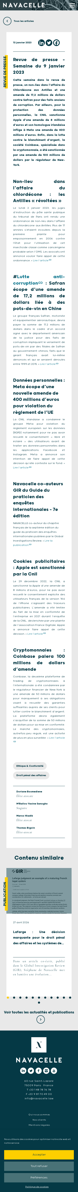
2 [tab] (14, 998)
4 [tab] (26, 998)
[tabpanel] (39, 932)
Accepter (39, 1154)
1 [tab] (8, 998)
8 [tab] (51, 998)
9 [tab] (58, 998)
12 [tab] (39, 1003)
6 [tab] (39, 998)
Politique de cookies (37, 1187)
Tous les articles (18, 21)
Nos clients (39, 1120)
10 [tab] (64, 998)
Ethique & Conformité (29, 766)
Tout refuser (39, 1166)
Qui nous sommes (39, 1114)
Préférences (39, 1177)
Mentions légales (39, 1125)
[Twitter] (49, 42)
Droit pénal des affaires (31, 775)
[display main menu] (72, 5)
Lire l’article (41, 260)
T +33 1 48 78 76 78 (39, 1089)
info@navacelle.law (39, 1098)
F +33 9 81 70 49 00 (39, 1094)
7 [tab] (45, 998)
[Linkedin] (41, 42)
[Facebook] (56, 42)
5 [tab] (33, 998)
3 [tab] (20, 998)
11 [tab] (70, 998)
